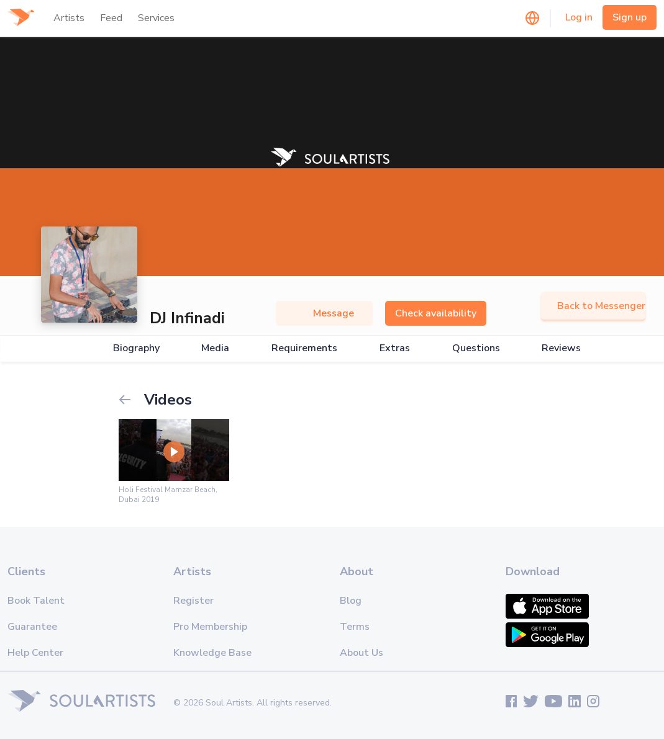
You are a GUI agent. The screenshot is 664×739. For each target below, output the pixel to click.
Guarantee (32, 626)
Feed (111, 18)
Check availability (435, 313)
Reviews (561, 348)
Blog (351, 600)
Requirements (304, 348)
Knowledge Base (212, 653)
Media (215, 348)
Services (156, 18)
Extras (395, 348)
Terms (355, 626)
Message (324, 313)
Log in (579, 17)
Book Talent (36, 600)
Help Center (35, 653)
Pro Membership (210, 626)
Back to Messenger (593, 306)
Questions (476, 348)
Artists (68, 18)
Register (193, 600)
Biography (136, 348)
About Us (361, 653)
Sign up (629, 17)
